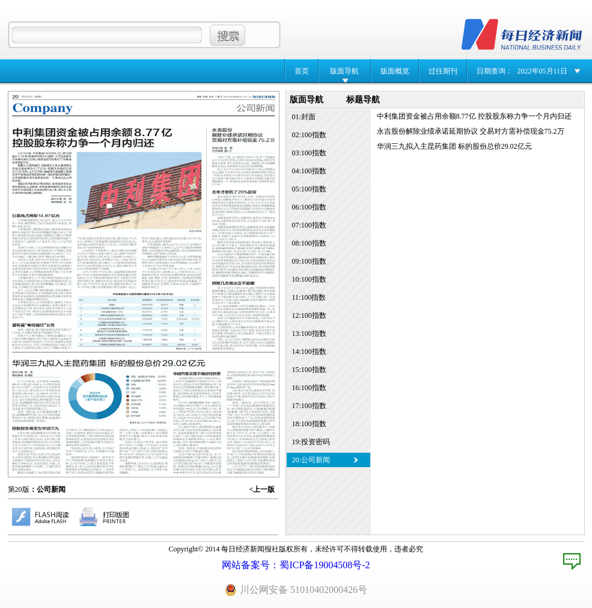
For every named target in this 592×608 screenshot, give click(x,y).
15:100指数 (309, 369)
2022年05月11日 (542, 71)
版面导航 (344, 71)
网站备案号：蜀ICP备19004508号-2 (295, 565)
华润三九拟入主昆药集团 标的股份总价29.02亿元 (454, 146)
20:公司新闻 (311, 460)
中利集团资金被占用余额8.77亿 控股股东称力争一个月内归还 (474, 116)
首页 (301, 71)
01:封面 (304, 117)
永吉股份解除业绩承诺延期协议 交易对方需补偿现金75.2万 (470, 131)
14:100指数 (309, 351)
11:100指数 (309, 297)
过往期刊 (443, 71)
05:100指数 (309, 189)
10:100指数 (309, 279)
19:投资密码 (311, 442)
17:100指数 (309, 406)
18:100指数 (309, 424)
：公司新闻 (47, 489)
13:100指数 (309, 333)
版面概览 (394, 71)
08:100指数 (309, 243)
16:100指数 (309, 387)
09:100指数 (309, 261)
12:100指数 (309, 315)
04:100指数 (309, 171)
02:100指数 (309, 135)
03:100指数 (309, 153)
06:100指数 (309, 207)
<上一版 (262, 489)
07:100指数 (309, 225)
